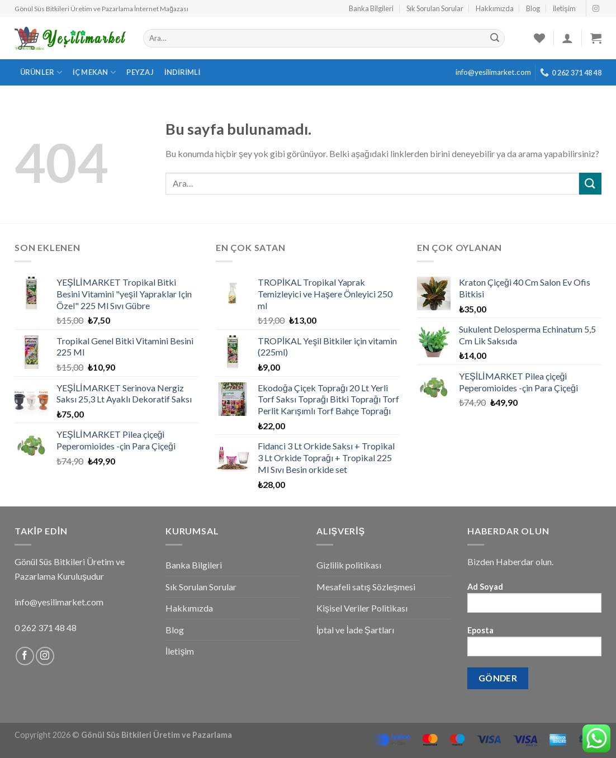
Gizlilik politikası (348, 565)
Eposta (534, 645)
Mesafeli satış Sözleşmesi (365, 586)
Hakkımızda (495, 8)
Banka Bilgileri (371, 8)
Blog (533, 8)
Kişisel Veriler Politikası (361, 608)
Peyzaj (140, 72)
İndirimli (182, 72)
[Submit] (590, 184)
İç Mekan (94, 72)
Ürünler (41, 72)
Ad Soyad (534, 601)
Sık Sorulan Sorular (434, 8)
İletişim (564, 8)
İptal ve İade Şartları (355, 629)
